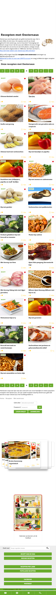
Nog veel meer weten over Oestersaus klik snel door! (17, 51)
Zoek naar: (6, 548)
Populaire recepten (28, 571)
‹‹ (2, 71)
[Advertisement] (28, 18)
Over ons (50, 589)
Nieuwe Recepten (27, 558)
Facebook (28, 579)
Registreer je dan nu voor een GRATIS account (15, 58)
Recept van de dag (28, 554)
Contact (24, 589)
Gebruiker (17, 403)
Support (46, 589)
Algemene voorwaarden (37, 589)
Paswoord (17, 407)
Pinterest (28, 584)
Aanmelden (35, 412)
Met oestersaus (19, 398)
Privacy (28, 589)
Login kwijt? (21, 412)
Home (2, 398)
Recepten (9, 398)
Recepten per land (28, 567)
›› (50, 71)
